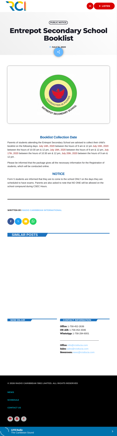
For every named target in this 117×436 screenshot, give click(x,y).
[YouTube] (10, 419)
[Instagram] (17, 419)
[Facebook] (24, 419)
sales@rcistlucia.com (77, 349)
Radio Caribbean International (42, 210)
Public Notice (58, 22)
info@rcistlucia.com (78, 345)
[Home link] (15, 6)
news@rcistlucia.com (83, 352)
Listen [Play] (104, 6)
